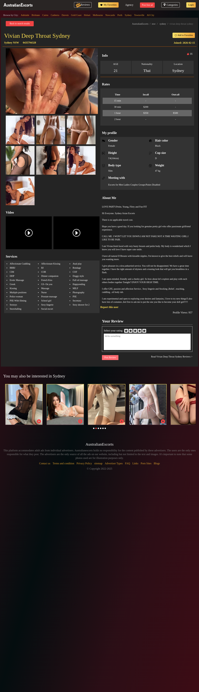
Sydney (128, 15)
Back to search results (20, 23)
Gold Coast (76, 15)
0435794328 (29, 42)
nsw (154, 24)
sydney (163, 24)
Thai (147, 70)
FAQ (127, 463)
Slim (110, 171)
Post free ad (147, 5)
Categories (170, 4)
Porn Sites (146, 463)
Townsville (139, 15)
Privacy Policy (84, 463)
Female (111, 146)
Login (191, 5)
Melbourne (98, 15)
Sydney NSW (11, 42)
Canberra (55, 15)
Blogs (157, 463)
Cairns (45, 15)
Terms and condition (63, 463)
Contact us (44, 463)
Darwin (65, 15)
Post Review (110, 357)
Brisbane (36, 15)
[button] (93, 428)
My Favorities (108, 5)
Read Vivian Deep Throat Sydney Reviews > (172, 356)
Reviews (83, 4)
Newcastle (110, 15)
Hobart (87, 15)
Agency (129, 4)
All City (150, 15)
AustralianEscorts (140, 24)
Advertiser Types (114, 463)
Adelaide (25, 15)
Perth (119, 15)
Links (135, 463)
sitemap (98, 463)
